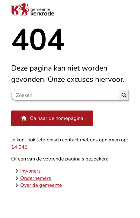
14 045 (19, 147)
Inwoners (30, 170)
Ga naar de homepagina (56, 118)
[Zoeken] (65, 95)
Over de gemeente (41, 185)
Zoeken (124, 95)
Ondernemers (35, 178)
